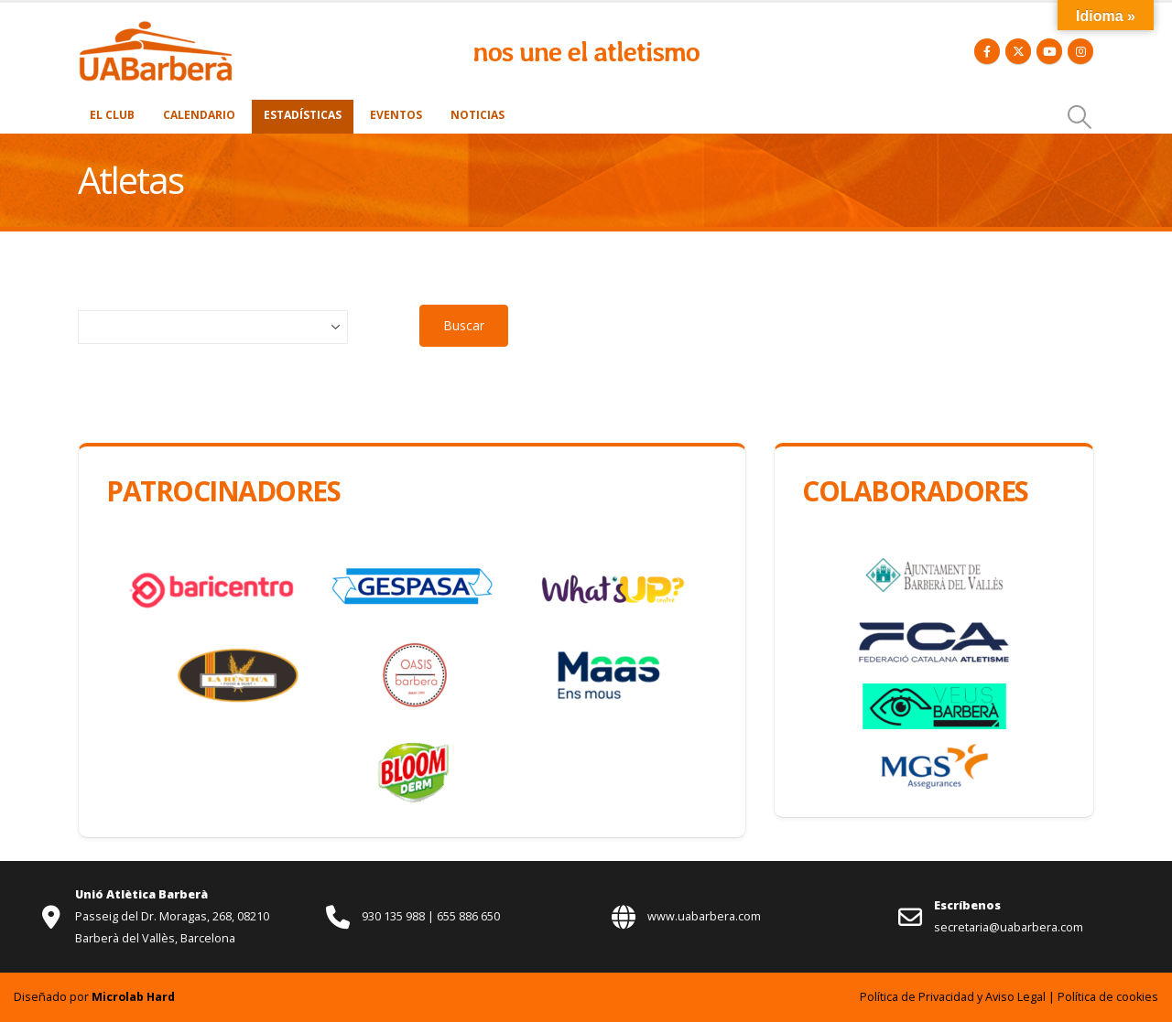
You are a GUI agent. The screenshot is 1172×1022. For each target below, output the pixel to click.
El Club (112, 115)
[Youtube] (1049, 51)
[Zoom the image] (155, 29)
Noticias (477, 115)
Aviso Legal (1015, 997)
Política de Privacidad (917, 997)
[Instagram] (1080, 51)
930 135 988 (395, 916)
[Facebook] (987, 51)
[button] (1080, 117)
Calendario (199, 115)
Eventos (396, 115)
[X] (1018, 51)
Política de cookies (1108, 997)
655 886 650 (468, 916)
